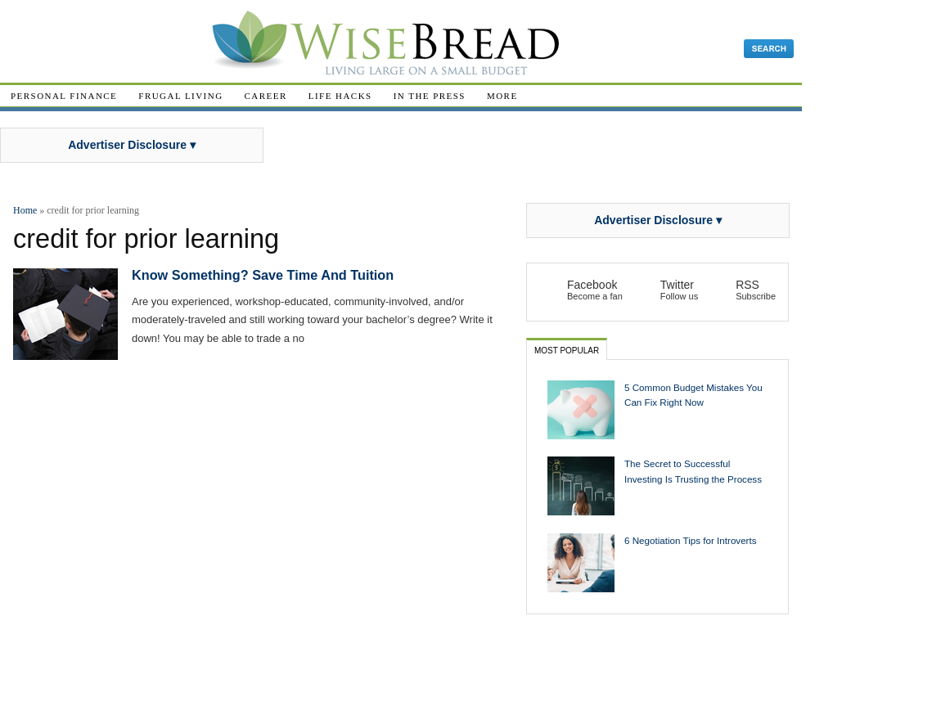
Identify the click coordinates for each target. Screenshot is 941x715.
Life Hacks (340, 96)
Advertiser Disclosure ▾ (132, 144)
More (502, 96)
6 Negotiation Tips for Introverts (690, 540)
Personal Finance (64, 96)
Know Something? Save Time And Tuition (263, 275)
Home (25, 210)
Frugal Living (180, 96)
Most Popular (566, 350)
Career (266, 96)
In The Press (430, 96)
